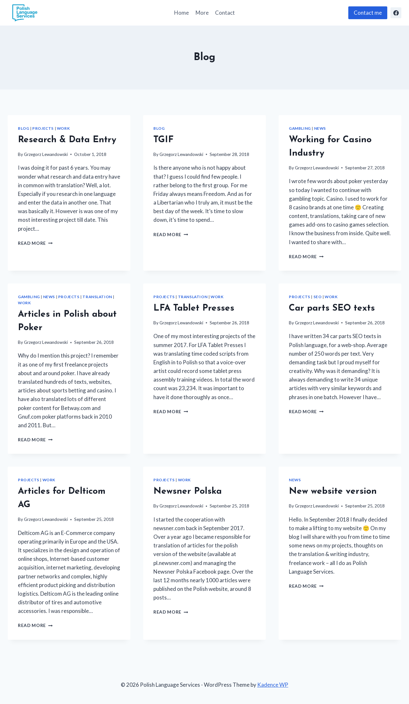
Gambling (300, 128)
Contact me (368, 12)
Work (63, 128)
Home (181, 12)
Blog (23, 128)
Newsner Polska (187, 491)
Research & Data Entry (67, 139)
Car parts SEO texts (332, 308)
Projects (43, 128)
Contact (225, 12)
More (202, 12)
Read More (35, 243)
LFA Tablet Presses (193, 308)
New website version (333, 491)
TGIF (163, 139)
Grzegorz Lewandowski (46, 154)
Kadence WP (272, 684)
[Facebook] (395, 12)
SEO (317, 296)
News (320, 128)
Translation (97, 296)
